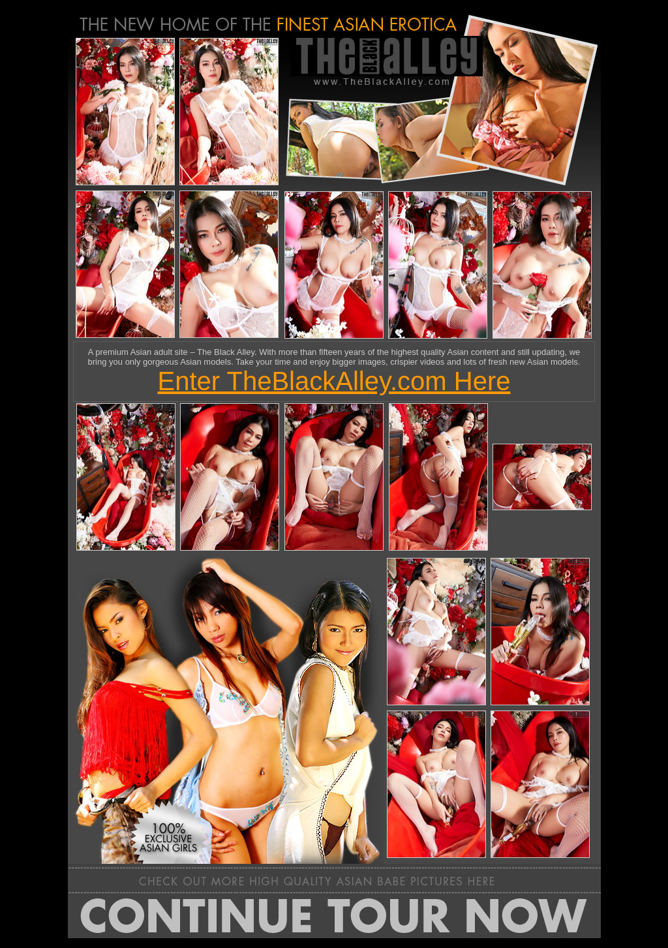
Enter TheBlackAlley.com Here (334, 381)
